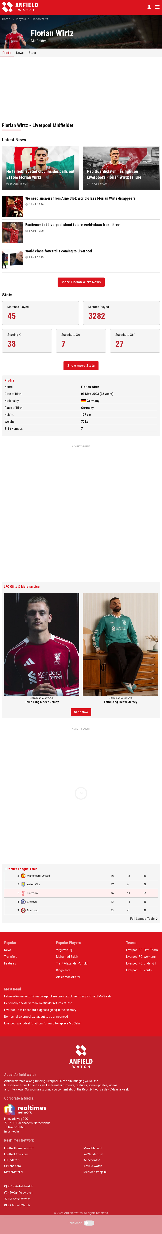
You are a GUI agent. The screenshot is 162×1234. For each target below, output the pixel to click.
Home (6, 19)
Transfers (10, 956)
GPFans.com (12, 1166)
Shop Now (81, 712)
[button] (149, 7)
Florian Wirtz (40, 19)
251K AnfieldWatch (18, 1186)
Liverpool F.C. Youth (139, 970)
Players (21, 19)
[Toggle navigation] (156, 7)
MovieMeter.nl (13, 1172)
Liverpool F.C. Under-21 (141, 963)
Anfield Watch (93, 1166)
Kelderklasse (92, 1160)
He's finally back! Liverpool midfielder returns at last (38, 1003)
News (20, 52)
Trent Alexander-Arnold (72, 963)
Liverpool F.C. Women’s (141, 956)
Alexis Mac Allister (68, 977)
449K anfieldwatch (18, 1192)
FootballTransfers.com (19, 1148)
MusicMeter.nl (93, 1148)
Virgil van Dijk (64, 950)
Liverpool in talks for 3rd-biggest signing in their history (40, 1010)
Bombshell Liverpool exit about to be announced (36, 1016)
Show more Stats (81, 366)
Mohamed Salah (67, 956)
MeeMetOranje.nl (95, 1172)
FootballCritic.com (16, 1154)
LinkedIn (11, 1131)
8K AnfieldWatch (17, 1205)
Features (10, 963)
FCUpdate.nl (12, 1160)
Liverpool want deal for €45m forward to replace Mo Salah (42, 1023)
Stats (32, 52)
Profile (7, 52)
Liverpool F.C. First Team (142, 950)
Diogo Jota (63, 970)
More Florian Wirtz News (81, 282)
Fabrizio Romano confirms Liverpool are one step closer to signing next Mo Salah (57, 996)
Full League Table (144, 918)
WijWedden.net (93, 1154)
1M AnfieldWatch (17, 1199)
